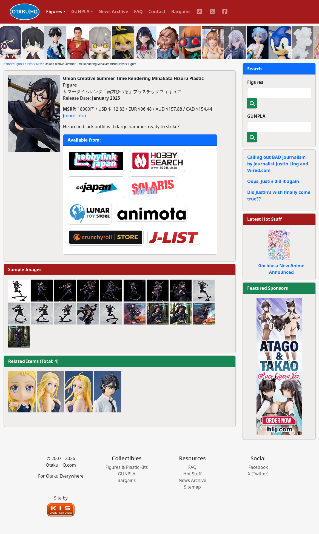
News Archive (113, 11)
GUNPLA (256, 116)
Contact (157, 11)
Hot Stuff (192, 474)
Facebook (258, 467)
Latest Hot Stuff (264, 219)
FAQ (138, 11)
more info (74, 116)
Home (7, 64)
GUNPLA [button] (80, 11)
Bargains (180, 11)
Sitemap (192, 487)
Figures (255, 82)
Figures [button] (54, 11)
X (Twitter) (258, 474)
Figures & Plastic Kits (28, 64)
